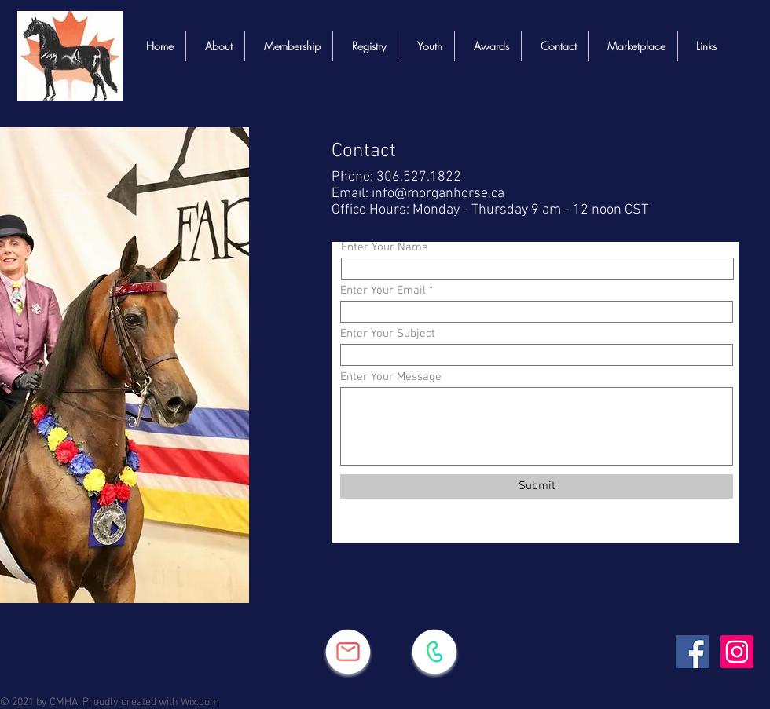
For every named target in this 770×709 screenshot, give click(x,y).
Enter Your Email (383, 291)
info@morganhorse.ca (438, 193)
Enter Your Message (391, 377)
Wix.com (200, 702)
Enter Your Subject (387, 334)
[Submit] (536, 486)
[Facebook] (692, 651)
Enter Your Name (384, 248)
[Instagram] (737, 651)
